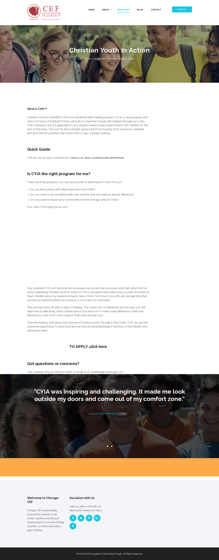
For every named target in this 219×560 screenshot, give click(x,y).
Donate (182, 9)
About (106, 10)
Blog (140, 10)
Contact (156, 10)
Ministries (123, 10)
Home (91, 10)
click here (98, 346)
